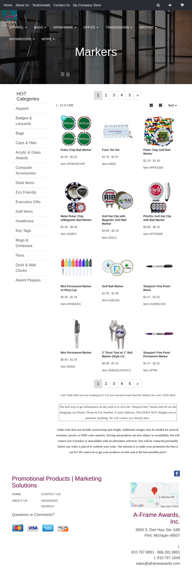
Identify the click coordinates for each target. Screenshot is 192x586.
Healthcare (25, 221)
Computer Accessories (26, 170)
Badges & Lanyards (24, 121)
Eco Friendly (26, 192)
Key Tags (23, 231)
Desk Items (25, 183)
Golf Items (24, 211)
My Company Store (87, 5)
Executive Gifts (28, 202)
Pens (20, 255)
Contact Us (61, 5)
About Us (22, 5)
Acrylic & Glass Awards (28, 155)
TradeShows (119, 30)
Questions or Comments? (33, 515)
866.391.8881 (168, 552)
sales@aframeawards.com (158, 563)
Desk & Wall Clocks (26, 268)
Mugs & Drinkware (24, 243)
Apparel (18, 30)
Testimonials (41, 5)
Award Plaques (28, 280)
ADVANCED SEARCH (49, 503)
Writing (148, 30)
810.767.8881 (142, 552)
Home (8, 5)
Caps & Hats (26, 143)
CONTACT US (50, 494)
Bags (40, 30)
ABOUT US (19, 500)
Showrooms (22, 42)
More (48, 42)
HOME (16, 494)
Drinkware (64, 30)
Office (91, 30)
